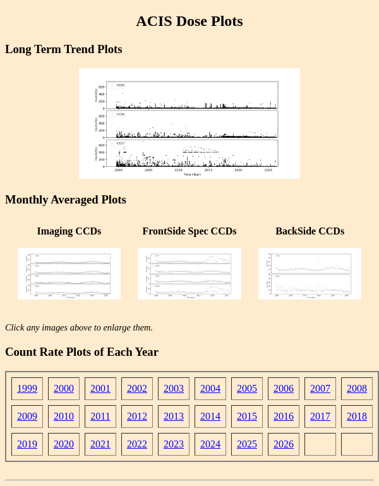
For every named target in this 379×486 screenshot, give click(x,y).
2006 (284, 388)
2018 (357, 416)
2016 (284, 416)
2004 (210, 388)
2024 (210, 444)
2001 (100, 388)
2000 (64, 388)
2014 (210, 416)
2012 (137, 416)
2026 (284, 444)
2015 (247, 416)
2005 (247, 388)
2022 (137, 444)
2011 (100, 416)
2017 (320, 416)
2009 (27, 416)
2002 (137, 388)
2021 (100, 444)
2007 (320, 388)
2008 (357, 388)
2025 (247, 444)
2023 (174, 444)
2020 (64, 444)
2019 (27, 444)
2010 (64, 416)
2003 (174, 388)
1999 (27, 388)
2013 (174, 416)
